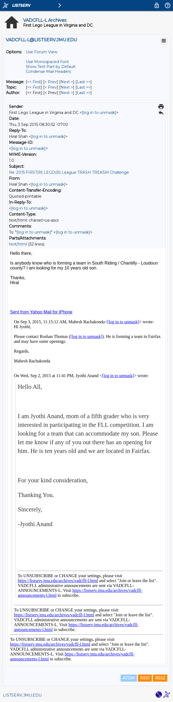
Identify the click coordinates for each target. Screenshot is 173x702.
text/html (18, 244)
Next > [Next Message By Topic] (67, 87)
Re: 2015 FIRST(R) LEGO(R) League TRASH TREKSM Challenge (69, 172)
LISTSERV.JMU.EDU (22, 695)
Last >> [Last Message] (83, 81)
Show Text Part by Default (51, 66)
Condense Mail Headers (48, 71)
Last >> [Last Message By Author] (83, 92)
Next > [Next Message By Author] (67, 92)
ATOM (129, 678)
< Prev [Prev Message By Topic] (51, 87)
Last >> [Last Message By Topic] (83, 87)
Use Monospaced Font (47, 61)
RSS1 (145, 678)
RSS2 (160, 678)
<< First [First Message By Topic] (34, 87)
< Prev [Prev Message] (51, 81)
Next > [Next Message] (67, 81)
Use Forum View (41, 51)
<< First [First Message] (34, 81)
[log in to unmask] (99, 112)
